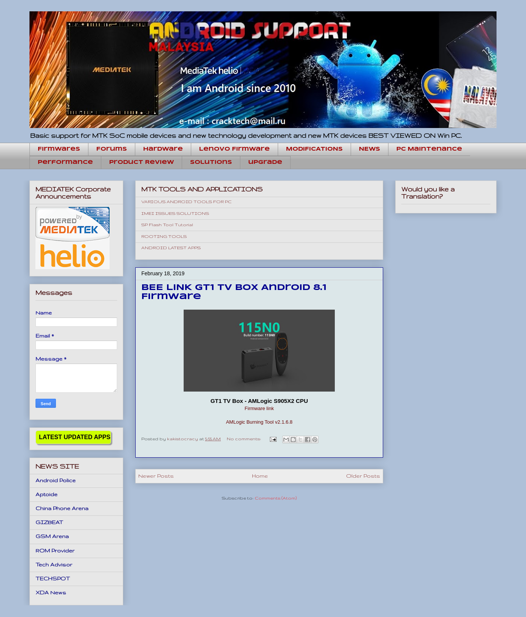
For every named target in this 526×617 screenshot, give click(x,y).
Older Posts (363, 476)
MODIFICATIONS (314, 149)
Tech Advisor (54, 564)
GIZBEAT (49, 522)
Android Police (56, 480)
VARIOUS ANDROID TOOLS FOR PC (186, 201)
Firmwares (59, 149)
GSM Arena (52, 536)
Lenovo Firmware (234, 149)
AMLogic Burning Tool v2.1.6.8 (259, 422)
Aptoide (46, 494)
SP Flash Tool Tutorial (167, 224)
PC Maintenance (429, 149)
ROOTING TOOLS (164, 236)
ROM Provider (55, 551)
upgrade (265, 162)
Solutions (211, 162)
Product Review (141, 162)
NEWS (369, 149)
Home (260, 476)
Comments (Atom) (276, 498)
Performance (65, 162)
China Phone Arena (62, 508)
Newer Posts (156, 476)
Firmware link (259, 408)
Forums (111, 149)
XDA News (51, 592)
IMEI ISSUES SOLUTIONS (175, 213)
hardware (163, 149)
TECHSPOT (53, 578)
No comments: (244, 439)
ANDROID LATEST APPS (171, 247)
